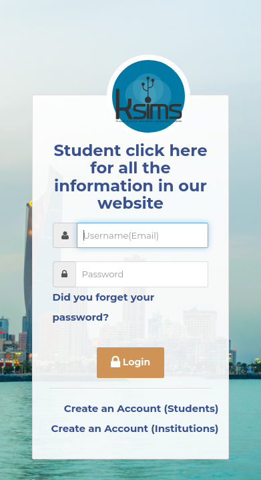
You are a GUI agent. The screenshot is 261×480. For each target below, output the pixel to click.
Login (130, 362)
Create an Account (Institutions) (135, 428)
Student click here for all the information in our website (130, 177)
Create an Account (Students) (141, 408)
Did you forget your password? (104, 307)
